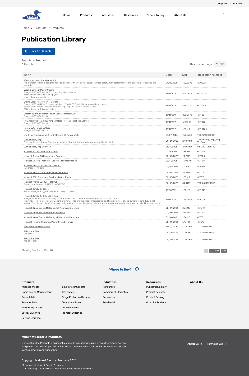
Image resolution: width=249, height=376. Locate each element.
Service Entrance (31, 318)
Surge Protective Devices (76, 297)
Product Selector (155, 292)
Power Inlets (28, 297)
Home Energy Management (37, 292)
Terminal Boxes (70, 307)
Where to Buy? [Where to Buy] (120, 269)
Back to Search (40, 51)
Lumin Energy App (33, 139)
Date (169, 74)
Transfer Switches (72, 312)
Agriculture (109, 286)
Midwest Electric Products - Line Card (42, 165)
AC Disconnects (30, 286)
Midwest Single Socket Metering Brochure (44, 212)
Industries (108, 15)
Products (86, 15)
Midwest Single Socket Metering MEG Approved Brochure (52, 217)
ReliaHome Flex (31, 231)
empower (223, 3)
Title (28, 75)
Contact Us (236, 3)
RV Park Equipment (32, 307)
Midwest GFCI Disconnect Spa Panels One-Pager (47, 177)
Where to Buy (156, 15)
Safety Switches (31, 312)
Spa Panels (68, 292)
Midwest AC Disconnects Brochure (41, 151)
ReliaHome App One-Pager (37, 226)
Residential (109, 302)
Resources (131, 15)
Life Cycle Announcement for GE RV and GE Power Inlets (51, 135)
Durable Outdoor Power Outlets (39, 90)
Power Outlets (29, 302)
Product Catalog (155, 297)
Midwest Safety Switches (36, 189)
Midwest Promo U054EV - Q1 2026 (40, 182)
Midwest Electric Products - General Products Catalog (50, 161)
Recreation (109, 297)
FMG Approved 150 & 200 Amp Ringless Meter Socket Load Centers (56, 121)
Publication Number (209, 74)
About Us (180, 15)
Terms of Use (215, 343)
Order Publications (156, 302)
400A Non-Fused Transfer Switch (40, 80)
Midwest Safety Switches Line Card (41, 196)
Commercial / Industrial (115, 292)
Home (66, 15)
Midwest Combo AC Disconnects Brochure (44, 156)
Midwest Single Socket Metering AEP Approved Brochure (51, 208)
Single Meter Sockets (73, 286)
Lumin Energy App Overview (37, 147)
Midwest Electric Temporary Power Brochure (46, 172)
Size (185, 74)
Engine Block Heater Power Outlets (41, 102)
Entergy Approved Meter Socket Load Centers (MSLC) (50, 114)
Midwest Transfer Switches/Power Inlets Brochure (48, 222)
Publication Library (156, 286)
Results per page (201, 64)
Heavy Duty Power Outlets (37, 128)
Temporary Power (72, 302)
